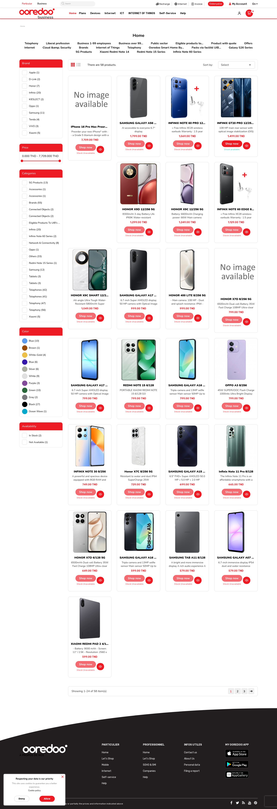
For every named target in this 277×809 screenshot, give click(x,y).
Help (104, 783)
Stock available (232, 149)
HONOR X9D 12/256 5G (138, 209)
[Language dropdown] (255, 3)
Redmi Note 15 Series (151, 52)
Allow (47, 798)
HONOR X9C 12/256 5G (187, 209)
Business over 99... (131, 43)
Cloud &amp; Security (57, 48)
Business (42, 3)
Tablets (35, 276)
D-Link (34, 79)
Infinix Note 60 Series (187, 52)
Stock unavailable (86, 153)
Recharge (164, 4)
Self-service (109, 777)
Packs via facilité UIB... (206, 48)
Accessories (37, 189)
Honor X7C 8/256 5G (138, 472)
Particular (27, 3)
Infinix (35, 92)
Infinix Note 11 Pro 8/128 (236, 472)
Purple (34, 383)
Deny (22, 798)
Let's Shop (108, 758)
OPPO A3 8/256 (236, 385)
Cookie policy (34, 790)
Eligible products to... (189, 43)
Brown (34, 348)
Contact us (190, 752)
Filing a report (192, 770)
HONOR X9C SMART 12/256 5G (92, 295)
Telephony (31, 43)
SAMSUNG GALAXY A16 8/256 (189, 385)
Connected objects (41, 209)
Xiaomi (34, 133)
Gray (33, 397)
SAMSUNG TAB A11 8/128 (187, 558)
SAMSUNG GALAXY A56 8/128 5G (143, 123)
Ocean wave (38, 411)
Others (35, 256)
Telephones (38, 290)
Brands (83, 48)
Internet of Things (108, 48)
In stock (35, 435)
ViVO (34, 126)
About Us (189, 758)
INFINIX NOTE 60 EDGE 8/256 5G (239, 209)
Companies (149, 770)
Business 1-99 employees (94, 43)
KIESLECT (36, 99)
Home (105, 752)
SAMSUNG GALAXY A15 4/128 (189, 472)
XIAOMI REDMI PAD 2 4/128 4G (92, 644)
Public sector (159, 43)
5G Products (84, 52)
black (34, 404)
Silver (34, 369)
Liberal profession (58, 43)
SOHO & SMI (149, 764)
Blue (34, 341)
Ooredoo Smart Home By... (166, 48)
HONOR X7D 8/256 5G (236, 299)
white (34, 376)
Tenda (34, 119)
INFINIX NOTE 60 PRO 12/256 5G (191, 123)
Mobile (105, 764)
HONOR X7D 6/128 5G (89, 558)
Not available (38, 442)
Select (236, 65)
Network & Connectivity (44, 243)
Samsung (37, 112)
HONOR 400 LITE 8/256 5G (187, 295)
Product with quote (223, 43)
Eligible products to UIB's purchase (44, 223)
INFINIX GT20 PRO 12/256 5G (237, 123)
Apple (34, 72)
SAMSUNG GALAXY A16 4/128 (141, 558)
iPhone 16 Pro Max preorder (90, 127)
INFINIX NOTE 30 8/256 (90, 472)
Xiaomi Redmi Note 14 (114, 52)
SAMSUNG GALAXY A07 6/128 (238, 558)
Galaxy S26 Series (241, 48)
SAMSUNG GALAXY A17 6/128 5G (94, 385)
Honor (34, 86)
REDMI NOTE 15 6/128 (138, 385)
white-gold (37, 355)
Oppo (34, 106)
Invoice (198, 4)
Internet (182, 4)
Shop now (85, 147)
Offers (248, 43)
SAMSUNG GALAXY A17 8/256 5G (143, 295)
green (35, 390)
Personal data (192, 764)
